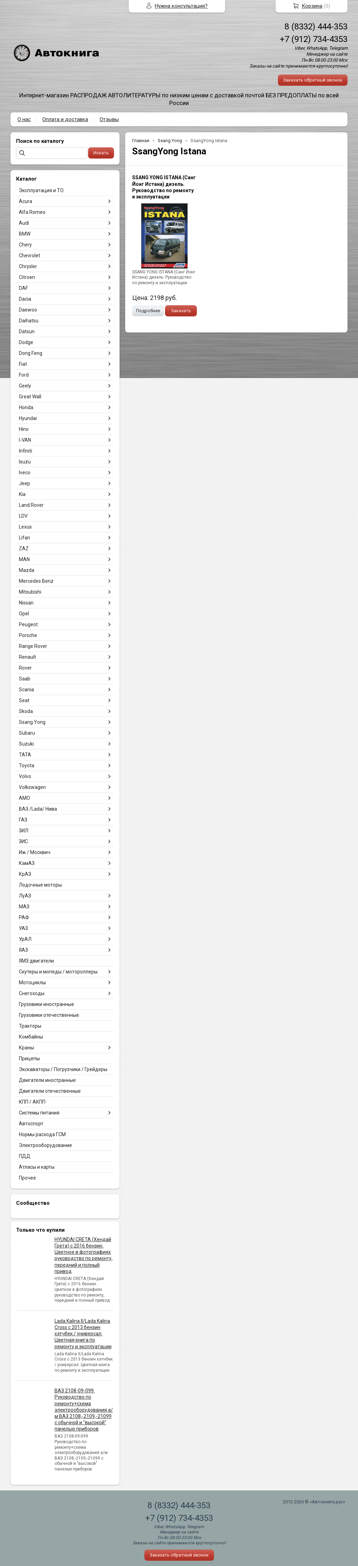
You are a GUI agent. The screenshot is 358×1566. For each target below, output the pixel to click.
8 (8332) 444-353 (316, 27)
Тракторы (30, 1026)
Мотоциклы (32, 982)
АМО (24, 798)
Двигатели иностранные (47, 1080)
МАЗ (24, 906)
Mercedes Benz (36, 581)
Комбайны (31, 1037)
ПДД (24, 1156)
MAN (24, 559)
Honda (26, 407)
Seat (24, 700)
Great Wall (30, 396)
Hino (24, 429)
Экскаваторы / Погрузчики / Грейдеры (63, 1069)
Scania (26, 689)
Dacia (25, 299)
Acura (25, 201)
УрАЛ (25, 939)
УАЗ (23, 928)
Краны (26, 1047)
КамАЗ (27, 863)
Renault (27, 657)
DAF (23, 288)
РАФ (24, 917)
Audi (24, 223)
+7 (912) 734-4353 (314, 39)
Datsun (27, 331)
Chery (25, 244)
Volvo (25, 776)
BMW (24, 234)
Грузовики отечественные (49, 1015)
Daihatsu (28, 320)
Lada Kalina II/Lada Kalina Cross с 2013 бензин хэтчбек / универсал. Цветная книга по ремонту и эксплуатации (83, 1333)
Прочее (27, 1178)
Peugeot (28, 624)
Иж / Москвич (34, 852)
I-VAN (25, 440)
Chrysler (28, 266)
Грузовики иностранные (46, 1004)
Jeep (24, 483)
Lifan (24, 537)
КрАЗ (25, 874)
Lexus (25, 527)
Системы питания (39, 1113)
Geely (25, 386)
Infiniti (25, 451)
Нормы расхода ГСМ (42, 1134)
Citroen (27, 277)
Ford (24, 375)
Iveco (24, 472)
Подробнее (148, 310)
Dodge (26, 342)
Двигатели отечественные (50, 1091)
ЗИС (23, 841)
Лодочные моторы (40, 885)
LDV (23, 516)
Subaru (27, 733)
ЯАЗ (23, 950)
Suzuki (26, 744)
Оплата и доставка (65, 119)
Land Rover (31, 505)
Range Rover (33, 646)
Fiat (23, 364)
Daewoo (28, 310)
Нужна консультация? (181, 6)
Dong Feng (30, 353)
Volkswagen (32, 787)
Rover (25, 668)
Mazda (26, 570)
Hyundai (28, 418)
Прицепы (29, 1058)
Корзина (312, 6)
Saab (24, 678)
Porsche (28, 635)
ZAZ (24, 548)
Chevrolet (29, 255)
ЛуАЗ (25, 896)
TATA (25, 754)
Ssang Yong (32, 722)
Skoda (26, 711)
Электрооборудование (45, 1145)
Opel (24, 613)
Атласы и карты (37, 1167)
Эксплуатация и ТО (41, 190)
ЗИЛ (23, 830)
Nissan (26, 603)
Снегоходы (31, 993)
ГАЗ (23, 820)
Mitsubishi (30, 592)
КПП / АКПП (32, 1102)
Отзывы (109, 119)
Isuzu (25, 461)
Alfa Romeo (32, 212)
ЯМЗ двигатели (36, 961)
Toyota (26, 765)
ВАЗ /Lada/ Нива (38, 809)
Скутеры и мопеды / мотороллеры (58, 971)
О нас (24, 119)
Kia (22, 494)
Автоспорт (31, 1123)
